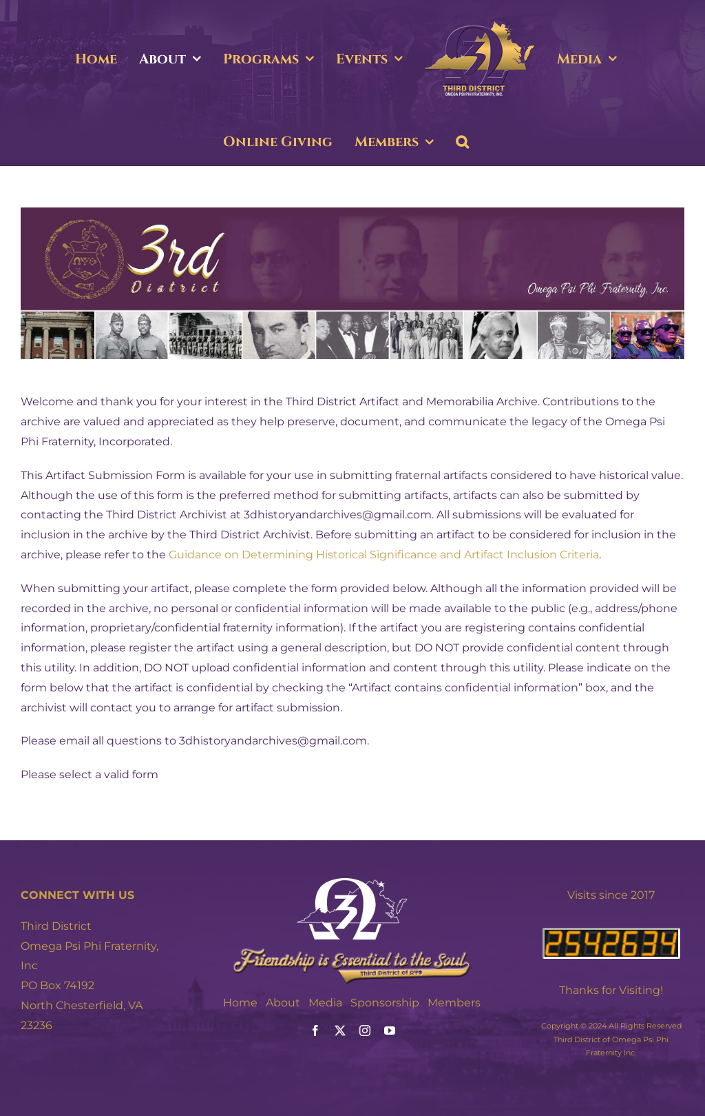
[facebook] (315, 1030)
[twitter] (340, 1030)
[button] (462, 142)
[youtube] (389, 1030)
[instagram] (364, 1030)
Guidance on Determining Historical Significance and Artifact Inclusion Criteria (384, 554)
